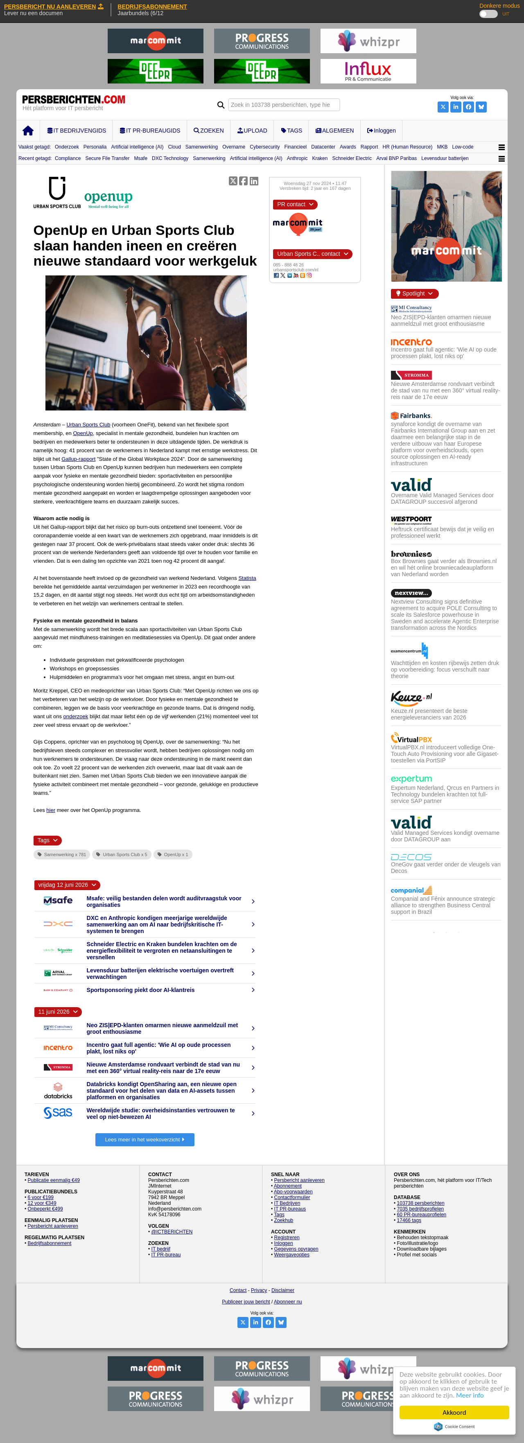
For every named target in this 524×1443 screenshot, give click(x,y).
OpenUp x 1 (173, 854)
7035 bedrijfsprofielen (420, 1209)
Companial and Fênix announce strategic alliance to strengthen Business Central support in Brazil (443, 905)
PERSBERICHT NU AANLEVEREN (54, 6)
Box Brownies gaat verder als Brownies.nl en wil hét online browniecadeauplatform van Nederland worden (444, 567)
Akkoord (454, 1412)
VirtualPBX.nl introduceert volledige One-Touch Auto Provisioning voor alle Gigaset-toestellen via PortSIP (445, 754)
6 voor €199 (41, 1197)
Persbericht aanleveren (53, 1226)
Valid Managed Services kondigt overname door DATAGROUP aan (445, 836)
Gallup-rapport (78, 459)
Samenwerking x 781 (62, 854)
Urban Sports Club (88, 425)
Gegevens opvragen (296, 1249)
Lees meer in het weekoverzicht (145, 1139)
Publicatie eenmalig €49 (54, 1180)
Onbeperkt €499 (45, 1209)
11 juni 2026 (54, 1011)
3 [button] (458, 933)
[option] (446, 616)
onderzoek (75, 716)
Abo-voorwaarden (293, 1192)
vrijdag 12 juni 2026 (63, 885)
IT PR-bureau (166, 1255)
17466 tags (409, 1220)
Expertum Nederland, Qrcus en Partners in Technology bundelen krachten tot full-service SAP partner (445, 794)
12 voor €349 (42, 1203)
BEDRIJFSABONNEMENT (152, 6)
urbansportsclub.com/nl (295, 269)
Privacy (259, 1290)
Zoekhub (284, 1220)
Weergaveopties (292, 1255)
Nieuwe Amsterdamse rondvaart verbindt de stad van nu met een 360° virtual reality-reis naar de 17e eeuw (163, 1067)
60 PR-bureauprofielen (422, 1215)
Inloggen (283, 1243)
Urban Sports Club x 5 (121, 854)
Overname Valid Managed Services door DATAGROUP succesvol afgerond (442, 498)
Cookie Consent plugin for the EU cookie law (454, 1426)
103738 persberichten (421, 1203)
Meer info (470, 1395)
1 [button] (434, 933)
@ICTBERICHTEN (172, 1232)
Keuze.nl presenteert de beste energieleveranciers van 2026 (429, 714)
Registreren (287, 1237)
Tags (279, 1215)
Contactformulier (292, 1197)
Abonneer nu (288, 1302)
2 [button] (446, 933)
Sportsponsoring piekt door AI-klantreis (141, 990)
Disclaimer (282, 1290)
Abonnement (288, 1186)
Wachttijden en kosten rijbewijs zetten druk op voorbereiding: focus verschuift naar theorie (445, 669)
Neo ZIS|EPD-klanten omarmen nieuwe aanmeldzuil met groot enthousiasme (441, 320)
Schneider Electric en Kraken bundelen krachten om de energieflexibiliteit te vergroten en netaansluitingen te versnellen (162, 950)
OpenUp (83, 433)
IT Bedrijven (287, 1203)
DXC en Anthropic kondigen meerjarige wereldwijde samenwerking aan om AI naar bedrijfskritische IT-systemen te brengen (157, 924)
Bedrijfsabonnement (50, 1243)
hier (50, 810)
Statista (247, 578)
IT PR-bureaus (290, 1209)
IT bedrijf (160, 1249)
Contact (238, 1290)
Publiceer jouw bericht (246, 1302)
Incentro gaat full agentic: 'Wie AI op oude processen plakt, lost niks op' (444, 352)
